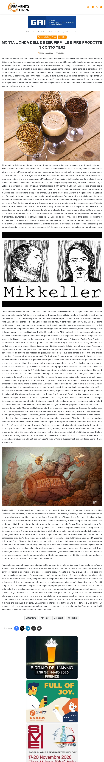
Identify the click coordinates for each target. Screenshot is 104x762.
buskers (45, 618)
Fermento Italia (43, 37)
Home (29, 32)
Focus (35, 32)
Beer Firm (31, 618)
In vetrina (62, 37)
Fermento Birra (47, 53)
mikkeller (73, 618)
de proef (59, 618)
